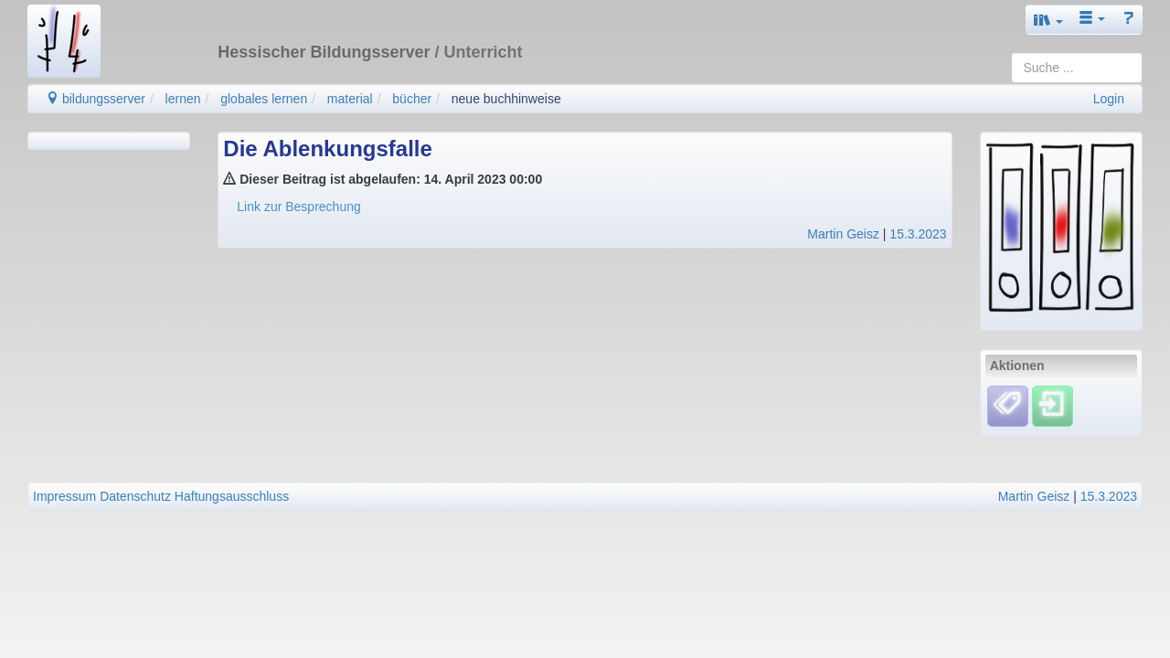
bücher (411, 98)
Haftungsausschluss (232, 496)
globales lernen (263, 98)
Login (1108, 98)
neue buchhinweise (506, 98)
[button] (1048, 19)
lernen (183, 98)
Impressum (64, 496)
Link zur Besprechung (298, 206)
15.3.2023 (917, 234)
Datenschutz (135, 496)
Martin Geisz (843, 234)
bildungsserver (95, 98)
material (350, 98)
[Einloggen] (1052, 405)
